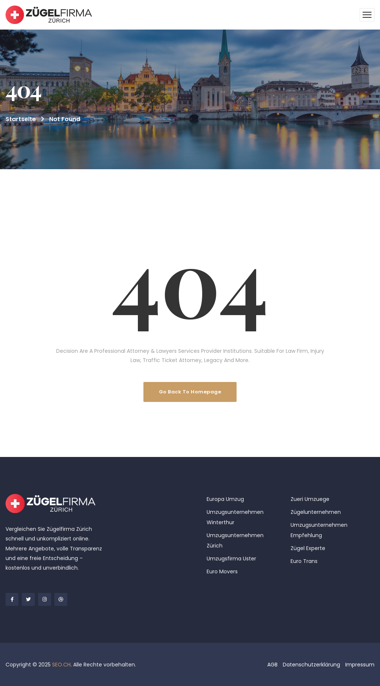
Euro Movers (222, 571)
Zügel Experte (308, 548)
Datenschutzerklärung (311, 664)
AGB (272, 664)
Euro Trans (304, 561)
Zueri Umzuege (310, 499)
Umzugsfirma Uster (231, 558)
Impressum (359, 664)
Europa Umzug (225, 499)
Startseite (21, 119)
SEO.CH (61, 664)
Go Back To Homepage (190, 391)
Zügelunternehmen (316, 512)
